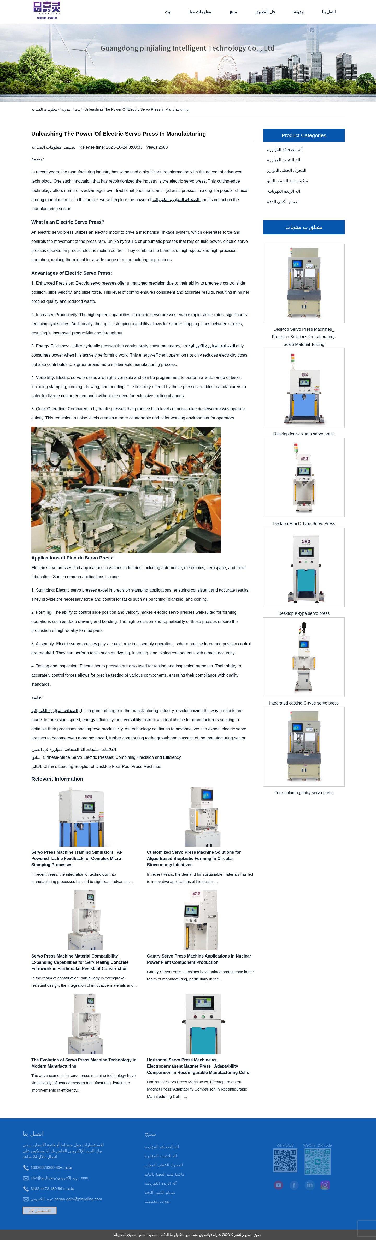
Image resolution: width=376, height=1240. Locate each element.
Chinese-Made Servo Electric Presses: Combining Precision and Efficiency (112, 757)
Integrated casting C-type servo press (304, 703)
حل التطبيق (265, 12)
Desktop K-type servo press (304, 613)
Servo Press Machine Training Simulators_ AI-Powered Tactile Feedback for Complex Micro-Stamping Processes (76, 858)
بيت (168, 12)
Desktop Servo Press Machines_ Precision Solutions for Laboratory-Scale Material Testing (304, 337)
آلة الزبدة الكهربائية (283, 191)
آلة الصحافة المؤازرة (285, 149)
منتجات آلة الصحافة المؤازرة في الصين (65, 749)
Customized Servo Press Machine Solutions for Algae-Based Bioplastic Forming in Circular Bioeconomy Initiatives (194, 858)
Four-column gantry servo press (303, 793)
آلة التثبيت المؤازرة (283, 160)
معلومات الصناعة (44, 109)
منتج (233, 12)
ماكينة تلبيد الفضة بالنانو (287, 181)
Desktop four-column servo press (304, 434)
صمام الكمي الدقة (283, 202)
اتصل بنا (329, 12)
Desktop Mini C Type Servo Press (304, 523)
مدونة (299, 12)
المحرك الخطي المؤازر (286, 170)
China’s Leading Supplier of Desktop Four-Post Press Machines (102, 766)
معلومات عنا (200, 12)
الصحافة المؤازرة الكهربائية (211, 346)
